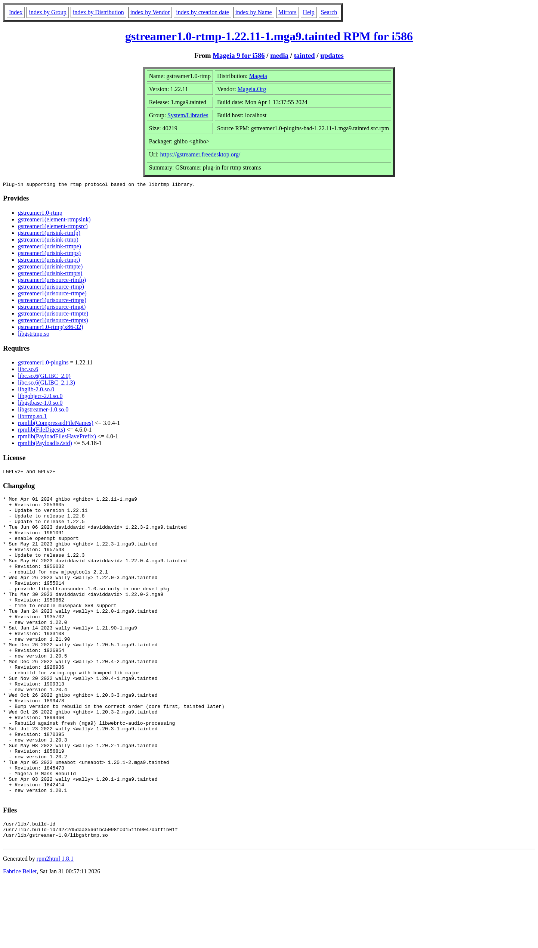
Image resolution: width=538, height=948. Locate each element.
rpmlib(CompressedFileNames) (55, 424)
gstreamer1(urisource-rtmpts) (53, 321)
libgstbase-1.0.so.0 (40, 404)
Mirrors (287, 12)
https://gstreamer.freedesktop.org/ (200, 154)
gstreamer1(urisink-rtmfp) (49, 234)
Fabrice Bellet (20, 938)
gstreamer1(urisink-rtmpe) (49, 247)
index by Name (253, 12)
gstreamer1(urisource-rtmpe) (52, 294)
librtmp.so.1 (32, 417)
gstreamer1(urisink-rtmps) (49, 254)
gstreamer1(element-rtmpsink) (54, 220)
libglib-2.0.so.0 (36, 390)
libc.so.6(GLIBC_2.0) (44, 377)
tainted (304, 55)
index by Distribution (98, 12)
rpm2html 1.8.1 (55, 926)
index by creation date (202, 12)
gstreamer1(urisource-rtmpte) (53, 314)
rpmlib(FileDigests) (41, 431)
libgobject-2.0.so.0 (40, 397)
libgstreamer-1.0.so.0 (43, 410)
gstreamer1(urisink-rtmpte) (50, 267)
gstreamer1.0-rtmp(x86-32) (50, 328)
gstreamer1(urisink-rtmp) (48, 240)
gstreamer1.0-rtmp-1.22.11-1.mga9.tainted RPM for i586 (269, 36)
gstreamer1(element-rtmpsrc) (53, 227)
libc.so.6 (28, 370)
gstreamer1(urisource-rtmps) (52, 301)
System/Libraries (187, 115)
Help (309, 12)
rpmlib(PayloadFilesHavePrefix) (57, 437)
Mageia (258, 76)
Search (329, 12)
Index (15, 12)
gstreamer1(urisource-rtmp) (51, 288)
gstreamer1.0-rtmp (40, 214)
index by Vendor (150, 12)
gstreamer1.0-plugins (43, 363)
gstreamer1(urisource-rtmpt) (52, 308)
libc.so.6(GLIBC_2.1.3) (46, 383)
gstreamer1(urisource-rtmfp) (52, 281)
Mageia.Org (252, 89)
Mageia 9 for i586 (239, 55)
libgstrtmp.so (33, 335)
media (279, 55)
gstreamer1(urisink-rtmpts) (50, 274)
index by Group (47, 12)
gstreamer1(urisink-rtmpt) (49, 261)
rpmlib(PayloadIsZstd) (45, 444)
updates (331, 55)
